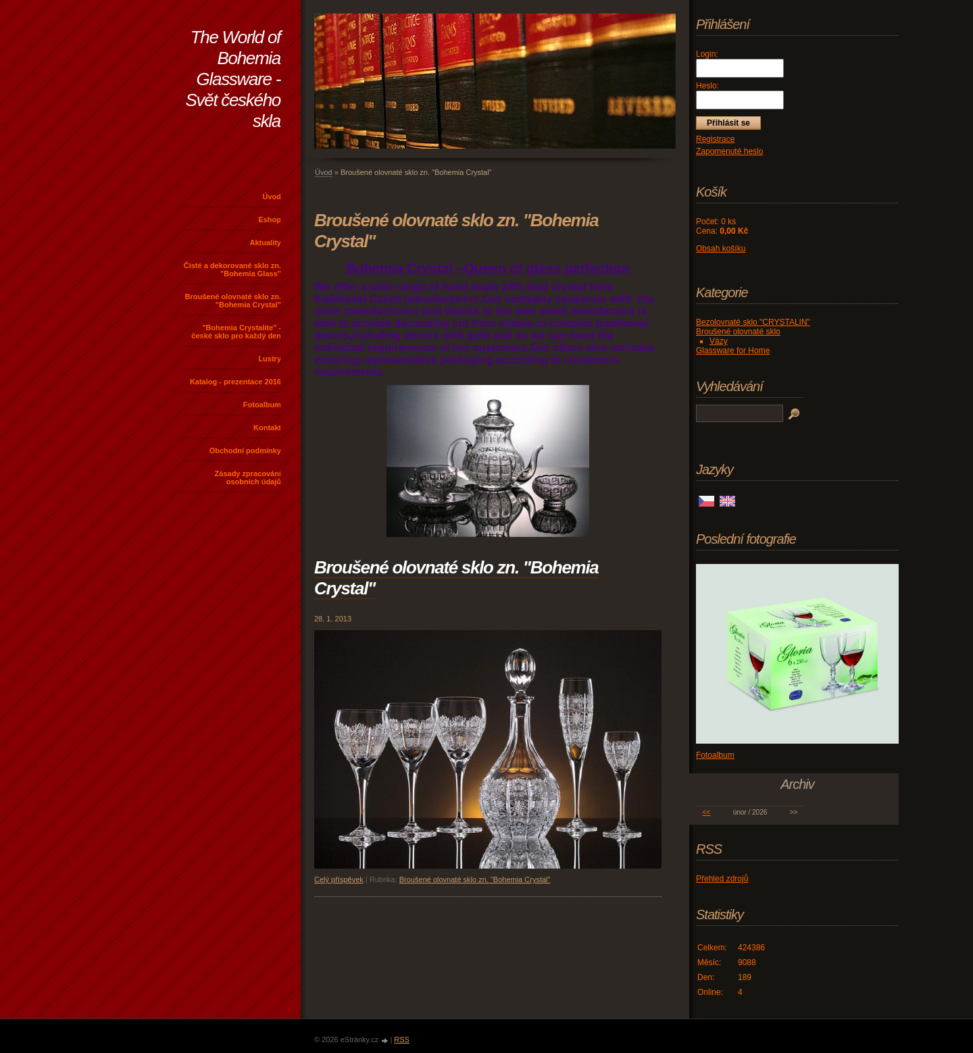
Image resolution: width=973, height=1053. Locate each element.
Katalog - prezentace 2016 (235, 382)
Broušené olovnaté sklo (738, 331)
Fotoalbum (262, 405)
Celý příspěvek (339, 879)
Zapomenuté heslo (729, 151)
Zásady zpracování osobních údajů (248, 477)
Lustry (269, 359)
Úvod (272, 196)
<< (707, 812)
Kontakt (267, 427)
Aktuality (265, 242)
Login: (707, 54)
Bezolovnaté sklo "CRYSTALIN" (753, 322)
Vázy (718, 341)
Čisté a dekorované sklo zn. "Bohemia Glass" (232, 269)
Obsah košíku (720, 248)
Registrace (715, 139)
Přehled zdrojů (722, 878)
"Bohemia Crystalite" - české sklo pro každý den (236, 332)
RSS (401, 1039)
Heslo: (707, 86)
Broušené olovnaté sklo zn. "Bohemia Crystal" (233, 300)
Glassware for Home (733, 350)
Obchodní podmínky (245, 450)
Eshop (269, 219)
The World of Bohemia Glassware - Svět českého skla (233, 79)
